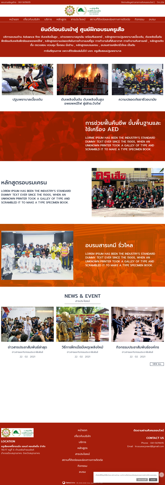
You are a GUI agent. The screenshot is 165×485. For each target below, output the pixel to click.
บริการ (48, 19)
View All (157, 364)
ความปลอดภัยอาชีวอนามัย (137, 99)
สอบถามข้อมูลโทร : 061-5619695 (15, 2)
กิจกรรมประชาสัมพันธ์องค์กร (137, 347)
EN (162, 2)
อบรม (152, 19)
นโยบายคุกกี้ (142, 480)
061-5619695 (157, 443)
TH (158, 2)
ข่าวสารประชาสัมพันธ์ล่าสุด (27, 347)
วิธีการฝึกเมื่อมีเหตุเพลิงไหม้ (82, 347)
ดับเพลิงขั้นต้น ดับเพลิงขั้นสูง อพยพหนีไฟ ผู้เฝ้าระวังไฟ (82, 101)
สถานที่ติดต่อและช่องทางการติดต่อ (110, 19)
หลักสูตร (61, 19)
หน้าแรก (14, 19)
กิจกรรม (139, 19)
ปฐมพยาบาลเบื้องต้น (27, 99)
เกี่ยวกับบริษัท (31, 19)
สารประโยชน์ (78, 19)
